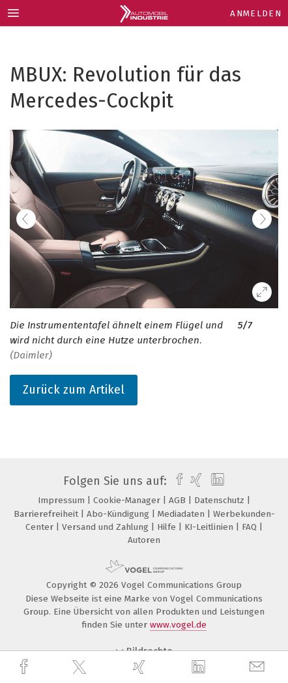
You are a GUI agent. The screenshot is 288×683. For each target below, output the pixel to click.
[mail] (259, 667)
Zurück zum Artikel (73, 390)
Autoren (144, 539)
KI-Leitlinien (210, 526)
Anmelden (255, 13)
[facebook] (25, 667)
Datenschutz (220, 500)
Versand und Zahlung (106, 526)
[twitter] (80, 667)
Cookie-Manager (128, 500)
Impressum (62, 500)
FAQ (250, 526)
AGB (178, 500)
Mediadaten (182, 513)
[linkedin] (200, 667)
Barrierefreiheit (47, 513)
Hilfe (168, 526)
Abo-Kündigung (119, 513)
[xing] (141, 667)
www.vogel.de (178, 624)
